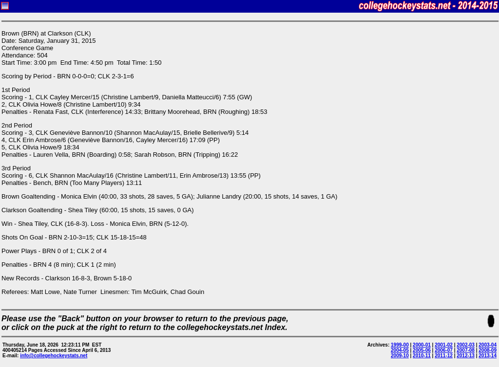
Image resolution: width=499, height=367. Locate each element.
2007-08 (466, 350)
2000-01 (422, 345)
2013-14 (488, 355)
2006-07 (444, 350)
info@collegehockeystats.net (53, 355)
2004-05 (400, 350)
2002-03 (466, 345)
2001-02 (444, 345)
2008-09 (488, 350)
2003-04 (488, 345)
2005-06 (422, 350)
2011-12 (444, 355)
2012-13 (466, 355)
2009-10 (400, 355)
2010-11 (422, 355)
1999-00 (400, 345)
